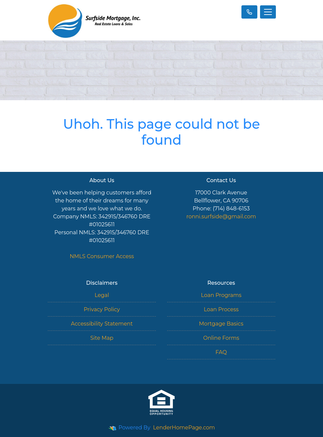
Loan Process (221, 309)
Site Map (101, 338)
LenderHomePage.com (184, 427)
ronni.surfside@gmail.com (221, 216)
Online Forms (221, 338)
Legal (102, 295)
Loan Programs (221, 295)
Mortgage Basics (221, 324)
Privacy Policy (102, 309)
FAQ (221, 352)
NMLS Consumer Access (102, 256)
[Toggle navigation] (268, 12)
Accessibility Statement (102, 324)
